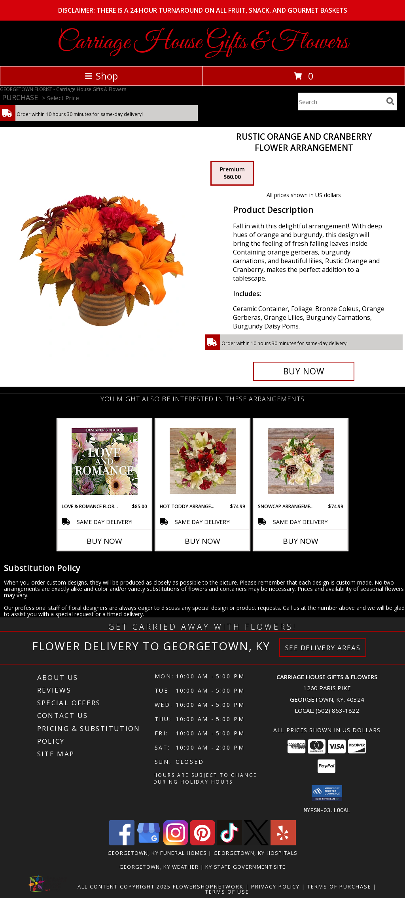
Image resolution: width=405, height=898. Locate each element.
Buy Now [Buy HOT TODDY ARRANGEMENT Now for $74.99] (202, 541)
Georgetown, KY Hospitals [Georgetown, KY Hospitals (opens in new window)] (255, 852)
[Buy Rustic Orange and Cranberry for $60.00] (303, 371)
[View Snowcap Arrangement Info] (301, 461)
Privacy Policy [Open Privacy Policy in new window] (275, 886)
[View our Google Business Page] (148, 843)
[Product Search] (340, 101)
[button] (327, 793)
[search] (390, 101)
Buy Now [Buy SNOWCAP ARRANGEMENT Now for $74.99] (300, 541)
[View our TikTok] (229, 843)
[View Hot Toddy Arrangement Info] (203, 461)
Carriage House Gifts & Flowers (202, 43)
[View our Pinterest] (202, 843)
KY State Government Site (245, 866)
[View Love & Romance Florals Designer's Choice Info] (105, 461)
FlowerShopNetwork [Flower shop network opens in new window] (208, 886)
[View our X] (256, 843)
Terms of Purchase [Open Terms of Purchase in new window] (339, 886)
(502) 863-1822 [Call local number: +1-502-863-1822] (337, 710)
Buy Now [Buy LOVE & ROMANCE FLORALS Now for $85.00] (104, 541)
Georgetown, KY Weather (159, 866)
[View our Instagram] (175, 843)
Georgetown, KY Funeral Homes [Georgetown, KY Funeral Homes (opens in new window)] (157, 852)
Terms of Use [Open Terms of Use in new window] (227, 891)
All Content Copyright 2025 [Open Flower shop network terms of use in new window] (124, 886)
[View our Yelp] (283, 843)
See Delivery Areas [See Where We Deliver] (323, 647)
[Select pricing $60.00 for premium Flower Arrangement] (232, 173)
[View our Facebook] (121, 843)
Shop (101, 75)
